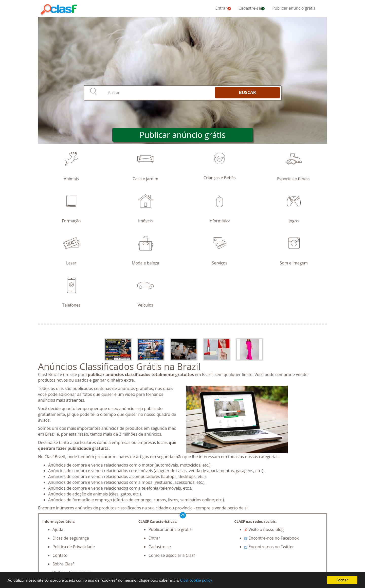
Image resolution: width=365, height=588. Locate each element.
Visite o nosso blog (264, 529)
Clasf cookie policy (196, 580)
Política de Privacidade (73, 546)
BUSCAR (247, 92)
